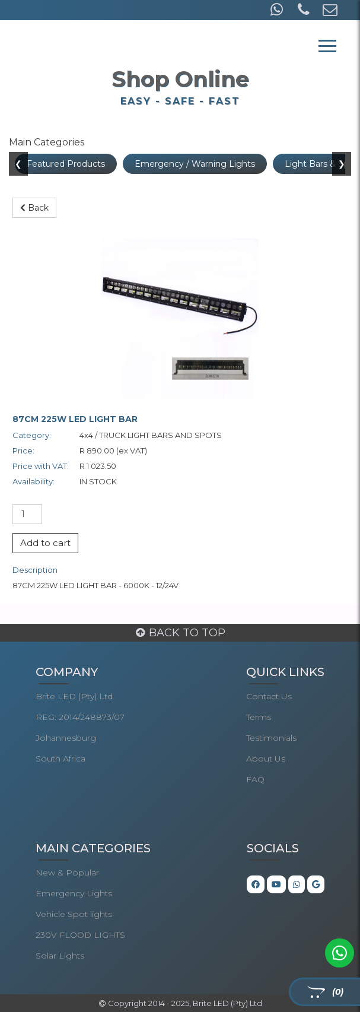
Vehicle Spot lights (74, 914)
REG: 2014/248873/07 (80, 717)
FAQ (255, 779)
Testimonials (271, 737)
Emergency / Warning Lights (195, 163)
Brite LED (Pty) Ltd (74, 696)
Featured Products (66, 163)
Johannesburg (66, 737)
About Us (265, 758)
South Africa (60, 758)
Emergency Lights (74, 893)
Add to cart (45, 542)
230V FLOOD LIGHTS (80, 934)
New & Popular (67, 872)
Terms (258, 717)
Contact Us (269, 696)
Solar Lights (60, 955)
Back (34, 207)
